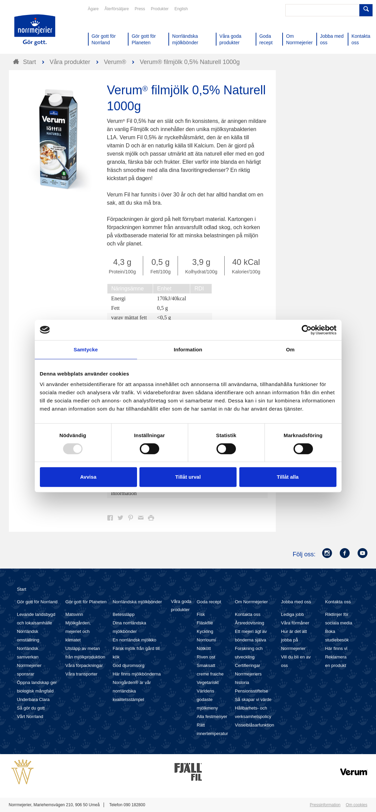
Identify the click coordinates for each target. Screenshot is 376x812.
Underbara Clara (33, 699)
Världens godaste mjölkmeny (207, 699)
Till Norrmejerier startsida (34, 30)
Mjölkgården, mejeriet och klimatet (78, 631)
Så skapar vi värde (253, 699)
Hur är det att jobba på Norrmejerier (294, 640)
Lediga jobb (292, 614)
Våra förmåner (295, 622)
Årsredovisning (249, 622)
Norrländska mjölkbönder (137, 601)
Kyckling (205, 631)
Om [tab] (290, 349)
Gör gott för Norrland (37, 601)
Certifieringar (247, 665)
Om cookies (356, 804)
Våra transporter (81, 673)
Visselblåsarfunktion (254, 725)
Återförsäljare (117, 8)
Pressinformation (325, 804)
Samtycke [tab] (86, 349)
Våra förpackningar (84, 665)
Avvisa (88, 477)
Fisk (201, 614)
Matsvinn (74, 614)
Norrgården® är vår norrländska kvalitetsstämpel (131, 691)
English (181, 8)
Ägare (93, 8)
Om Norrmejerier (251, 601)
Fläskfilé (205, 622)
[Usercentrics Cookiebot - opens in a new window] (306, 330)
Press (140, 8)
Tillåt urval (188, 477)
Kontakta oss (247, 614)
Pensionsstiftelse (251, 691)
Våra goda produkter (181, 605)
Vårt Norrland (30, 716)
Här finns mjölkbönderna (136, 673)
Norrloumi (206, 639)
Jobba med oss (296, 601)
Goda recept (209, 601)
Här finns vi (336, 648)
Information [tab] (188, 349)
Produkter (160, 8)
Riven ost (206, 656)
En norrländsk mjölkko (134, 639)
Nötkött (204, 648)
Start (21, 589)
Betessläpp (123, 614)
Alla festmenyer (212, 716)
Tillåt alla (288, 477)
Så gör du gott (31, 708)
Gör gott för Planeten (86, 601)
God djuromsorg (128, 665)
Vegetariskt (208, 682)
